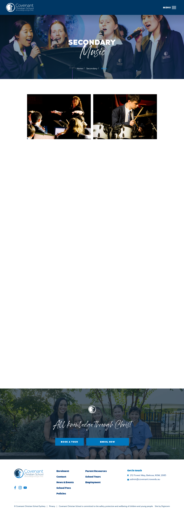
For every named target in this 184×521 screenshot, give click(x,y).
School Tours (93, 476)
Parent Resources (96, 471)
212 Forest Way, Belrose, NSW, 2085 (148, 475)
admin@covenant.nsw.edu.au (145, 479)
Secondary (91, 69)
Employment (93, 482)
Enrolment (62, 471)
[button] (169, 7)
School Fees (63, 488)
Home (80, 69)
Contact (61, 476)
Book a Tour (69, 441)
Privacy (52, 506)
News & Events (65, 482)
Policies (61, 493)
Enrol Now (107, 441)
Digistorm (165, 506)
